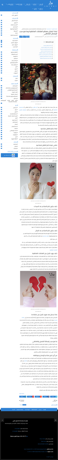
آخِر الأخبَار (34, 4)
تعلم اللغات (14, 86)
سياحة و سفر (14, 60)
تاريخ (16, 118)
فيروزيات (15, 73)
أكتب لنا (13, 409)
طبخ (16, 78)
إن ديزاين (15, 98)
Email (21, 36)
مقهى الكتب (14, 15)
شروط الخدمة (27, 409)
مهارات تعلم (14, 45)
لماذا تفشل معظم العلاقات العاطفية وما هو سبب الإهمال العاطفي (38, 32)
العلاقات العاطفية (53, 250)
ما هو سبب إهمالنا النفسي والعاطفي (45, 56)
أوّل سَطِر (41, 4)
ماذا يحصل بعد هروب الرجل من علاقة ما (45, 54)
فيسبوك (15, 31)
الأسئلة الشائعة (34, 409)
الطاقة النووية (14, 139)
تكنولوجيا (15, 56)
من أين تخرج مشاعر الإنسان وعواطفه (46, 58)
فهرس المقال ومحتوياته (49, 42)
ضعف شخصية (46, 236)
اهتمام (25, 361)
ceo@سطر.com (17, 428)
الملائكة (15, 148)
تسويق (15, 23)
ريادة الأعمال (14, 21)
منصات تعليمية (14, 94)
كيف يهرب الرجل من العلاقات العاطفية (45, 53)
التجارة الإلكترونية (13, 29)
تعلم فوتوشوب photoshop (11, 88)
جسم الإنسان (14, 126)
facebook (24, 404)
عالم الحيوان (14, 120)
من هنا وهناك (14, 54)
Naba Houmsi (43, 441)
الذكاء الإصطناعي (13, 130)
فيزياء (16, 124)
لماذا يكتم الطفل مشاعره (48, 45)
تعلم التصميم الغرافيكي (12, 90)
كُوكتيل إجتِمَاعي (10, 4)
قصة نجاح (15, 27)
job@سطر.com (15, 431)
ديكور (16, 71)
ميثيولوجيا (15, 135)
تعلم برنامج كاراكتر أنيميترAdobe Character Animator (9, 101)
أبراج (16, 67)
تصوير (16, 69)
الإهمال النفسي (22, 110)
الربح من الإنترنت (14, 25)
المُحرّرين (35, 9)
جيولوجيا (15, 133)
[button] (9, 155)
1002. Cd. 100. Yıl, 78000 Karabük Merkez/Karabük (36, 452)
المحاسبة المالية (14, 35)
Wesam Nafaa (42, 439)
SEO (16, 33)
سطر (27, 436)
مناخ (16, 137)
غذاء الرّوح (41, 9)
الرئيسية (44, 409)
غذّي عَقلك (27, 4)
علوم (16, 110)
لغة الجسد (15, 47)
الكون (16, 112)
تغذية (16, 80)
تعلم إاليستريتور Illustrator (11, 96)
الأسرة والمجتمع (13, 63)
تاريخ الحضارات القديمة (12, 116)
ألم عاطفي (35, 107)
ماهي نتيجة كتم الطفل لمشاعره (46, 47)
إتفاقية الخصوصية (20, 409)
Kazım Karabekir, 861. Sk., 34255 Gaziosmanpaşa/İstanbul (33, 449)
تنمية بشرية (21, 394)
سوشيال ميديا (14, 65)
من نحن (40, 409)
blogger (21, 404)
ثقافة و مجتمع (14, 52)
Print (24, 36)
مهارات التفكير (14, 43)
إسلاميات (15, 144)
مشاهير (15, 58)
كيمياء (15, 128)
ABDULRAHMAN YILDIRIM (42, 444)
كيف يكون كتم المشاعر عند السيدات (46, 49)
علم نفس (15, 108)
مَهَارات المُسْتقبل (19, 4)
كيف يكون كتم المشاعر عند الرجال (46, 51)
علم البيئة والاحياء (13, 114)
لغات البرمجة (14, 92)
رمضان (15, 146)
